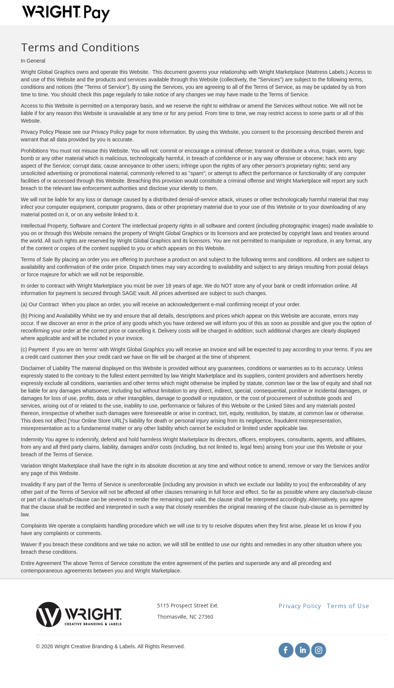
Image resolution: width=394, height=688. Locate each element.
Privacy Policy (300, 606)
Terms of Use (348, 606)
